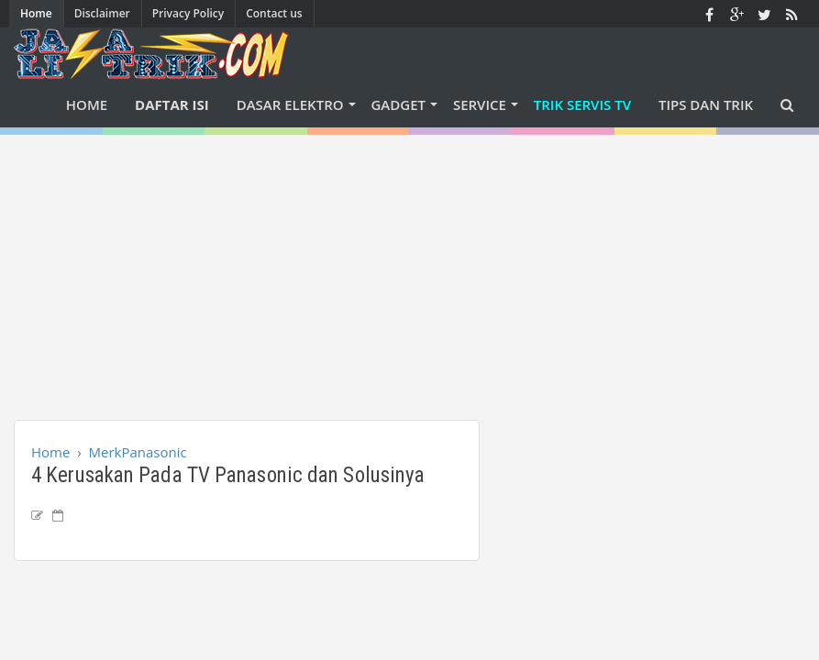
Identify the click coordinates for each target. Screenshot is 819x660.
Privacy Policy (188, 13)
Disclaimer (102, 13)
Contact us (274, 13)
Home (36, 13)
